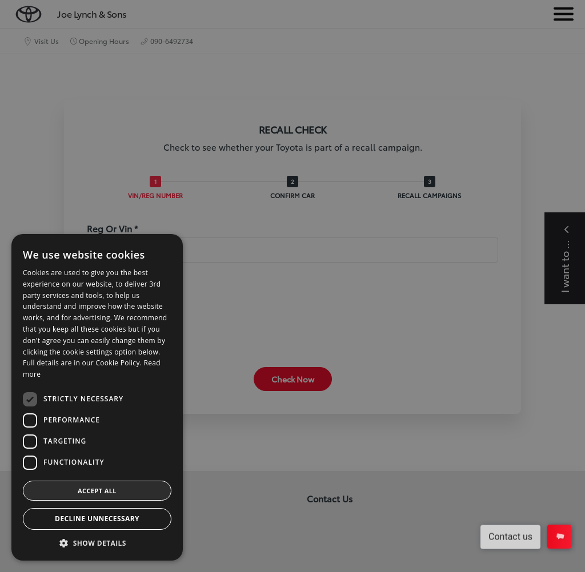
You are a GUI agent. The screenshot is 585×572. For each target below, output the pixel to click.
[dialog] (292, 286)
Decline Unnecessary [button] (97, 518)
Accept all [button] (97, 490)
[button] (97, 543)
